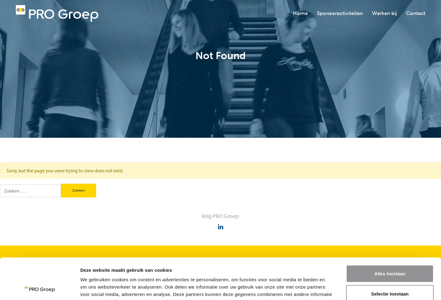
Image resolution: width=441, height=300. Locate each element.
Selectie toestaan (390, 255)
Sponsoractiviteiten (340, 13)
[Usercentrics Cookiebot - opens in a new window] (39, 288)
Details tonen (330, 288)
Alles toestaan (389, 235)
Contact (415, 13)
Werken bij (384, 13)
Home (300, 13)
